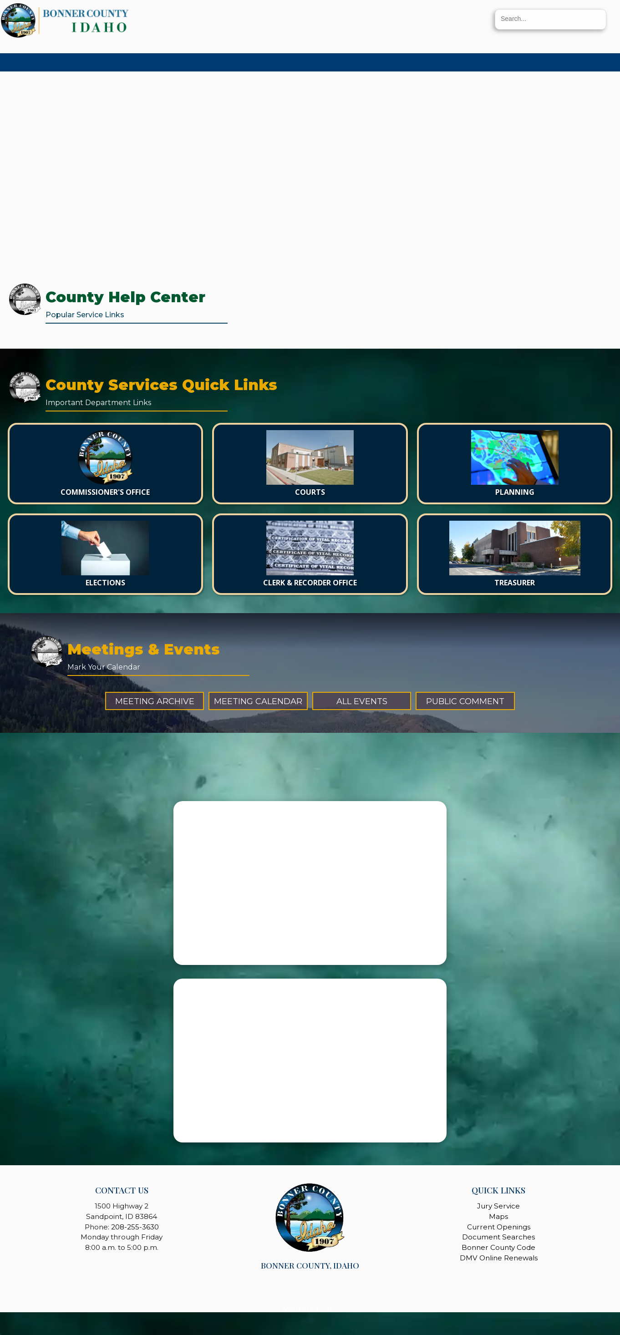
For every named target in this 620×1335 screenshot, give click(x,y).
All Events (361, 701)
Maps (498, 1216)
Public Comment (465, 701)
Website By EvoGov (310, 1308)
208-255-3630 (135, 1227)
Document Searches (498, 1237)
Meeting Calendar (258, 701)
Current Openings (498, 1227)
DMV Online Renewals (499, 1258)
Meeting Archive (154, 701)
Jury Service (498, 1206)
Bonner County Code (498, 1247)
